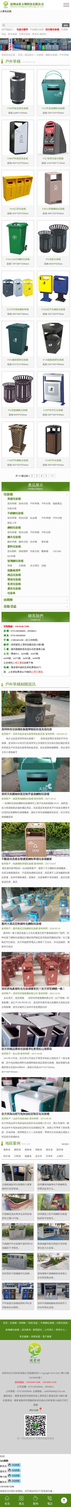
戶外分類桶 (57, 520)
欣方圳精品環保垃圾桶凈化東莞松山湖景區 (27, 1049)
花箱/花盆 (10, 606)
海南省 (28, 1149)
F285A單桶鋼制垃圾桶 (53, 209)
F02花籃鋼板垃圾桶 (18, 410)
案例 (35, 1500)
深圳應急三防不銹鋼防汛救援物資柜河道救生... (52, 1216)
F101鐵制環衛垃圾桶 (18, 359)
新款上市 (11, 523)
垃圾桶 (39, 55)
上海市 (59, 1156)
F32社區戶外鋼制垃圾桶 (53, 309)
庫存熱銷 (12, 34)
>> (52, 475)
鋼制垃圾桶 (51, 55)
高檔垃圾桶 (14, 498)
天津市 (49, 1156)
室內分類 (23, 503)
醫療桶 (44, 551)
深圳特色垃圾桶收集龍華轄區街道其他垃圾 (27, 729)
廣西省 (17, 1149)
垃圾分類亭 (11, 510)
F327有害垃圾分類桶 (53, 158)
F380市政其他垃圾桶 (18, 108)
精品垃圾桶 (14, 575)
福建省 (28, 1156)
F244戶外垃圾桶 (53, 460)
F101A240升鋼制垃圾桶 (17, 259)
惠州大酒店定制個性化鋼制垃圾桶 (21, 923)
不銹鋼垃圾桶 (37, 29)
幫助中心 (60, 1329)
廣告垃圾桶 (14, 588)
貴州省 (59, 1149)
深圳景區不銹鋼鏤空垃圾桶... (16, 1273)
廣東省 (6, 1149)
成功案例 (26, 1329)
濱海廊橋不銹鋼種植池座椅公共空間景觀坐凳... (52, 1275)
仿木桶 (33, 541)
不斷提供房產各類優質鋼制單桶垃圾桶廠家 (27, 859)
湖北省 (49, 1149)
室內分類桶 (23, 520)
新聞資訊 (37, 1329)
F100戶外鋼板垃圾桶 (18, 460)
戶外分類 (46, 503)
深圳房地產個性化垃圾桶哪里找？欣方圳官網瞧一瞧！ (33, 988)
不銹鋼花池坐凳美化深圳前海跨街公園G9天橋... (17, 1216)
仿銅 (43, 565)
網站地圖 (33, 1410)
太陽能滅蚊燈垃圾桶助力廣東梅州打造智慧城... (17, 1186)
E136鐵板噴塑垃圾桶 (53, 359)
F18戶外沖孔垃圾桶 (53, 410)
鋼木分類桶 (23, 544)
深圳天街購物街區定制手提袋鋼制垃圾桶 (25, 794)
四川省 (6, 1156)
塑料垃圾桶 (14, 546)
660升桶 (11, 556)
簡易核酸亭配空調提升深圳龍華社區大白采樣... (52, 1245)
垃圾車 (11, 593)
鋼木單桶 (11, 541)
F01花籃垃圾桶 (53, 259)
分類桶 (22, 565)
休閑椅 (8, 599)
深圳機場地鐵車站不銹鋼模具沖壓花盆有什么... (52, 1186)
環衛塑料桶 (23, 553)
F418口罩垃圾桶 (18, 209)
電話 (49, 1500)
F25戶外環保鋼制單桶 (18, 309)
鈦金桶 (33, 518)
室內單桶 (11, 503)
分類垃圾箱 (24, 34)
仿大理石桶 (34, 568)
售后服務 (24, 1336)
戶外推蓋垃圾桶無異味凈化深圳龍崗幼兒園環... (17, 1305)
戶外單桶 (64, 55)
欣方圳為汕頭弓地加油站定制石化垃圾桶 (25, 1114)
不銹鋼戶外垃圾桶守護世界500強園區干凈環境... (17, 1245)
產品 (21, 1500)
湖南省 (38, 1149)
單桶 (9, 565)
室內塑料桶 (11, 553)
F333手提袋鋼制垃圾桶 (53, 108)
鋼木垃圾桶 (14, 537)
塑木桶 (44, 541)
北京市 (38, 1156)
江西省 (17, 1156)
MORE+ (65, 1144)
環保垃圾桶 (14, 579)
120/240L (57, 551)
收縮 (2, 1456)
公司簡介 (49, 1329)
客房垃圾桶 (14, 584)
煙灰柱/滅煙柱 (39, 34)
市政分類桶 (34, 553)
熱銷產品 (57, 503)
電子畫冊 (46, 1336)
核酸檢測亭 (14, 570)
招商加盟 (35, 1336)
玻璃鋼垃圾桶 (15, 561)
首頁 (20, 55)
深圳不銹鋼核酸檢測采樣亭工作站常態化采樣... (52, 1305)
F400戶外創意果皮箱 (18, 158)
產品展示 (29, 55)
